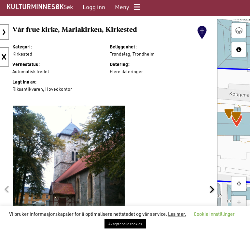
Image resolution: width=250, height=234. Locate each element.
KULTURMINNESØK (35, 6)
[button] (6, 189)
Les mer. (177, 214)
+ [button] (239, 203)
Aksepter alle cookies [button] (125, 223)
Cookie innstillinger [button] (214, 214)
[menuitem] (68, 7)
